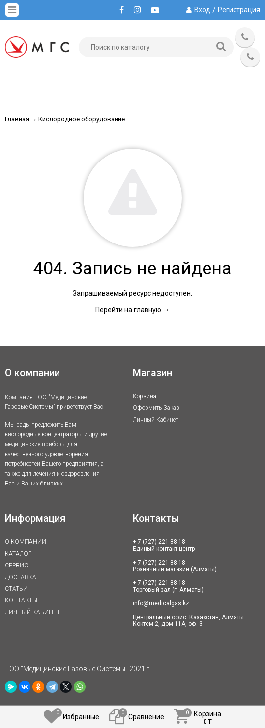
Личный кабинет (155, 419)
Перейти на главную (128, 310)
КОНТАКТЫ (21, 600)
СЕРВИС (16, 565)
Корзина (144, 396)
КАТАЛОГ (18, 553)
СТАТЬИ (16, 588)
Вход (202, 10)
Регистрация (239, 10)
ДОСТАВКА (20, 577)
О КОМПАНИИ (25, 542)
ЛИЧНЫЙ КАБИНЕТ (32, 612)
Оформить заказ (156, 407)
